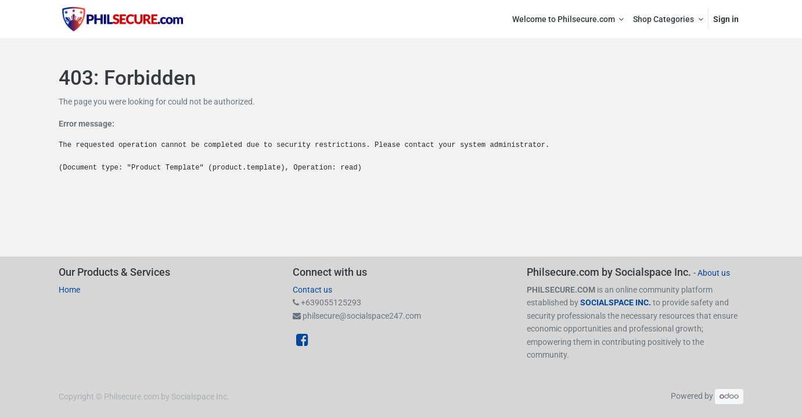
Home (69, 289)
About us (713, 273)
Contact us (312, 289)
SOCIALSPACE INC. (616, 302)
